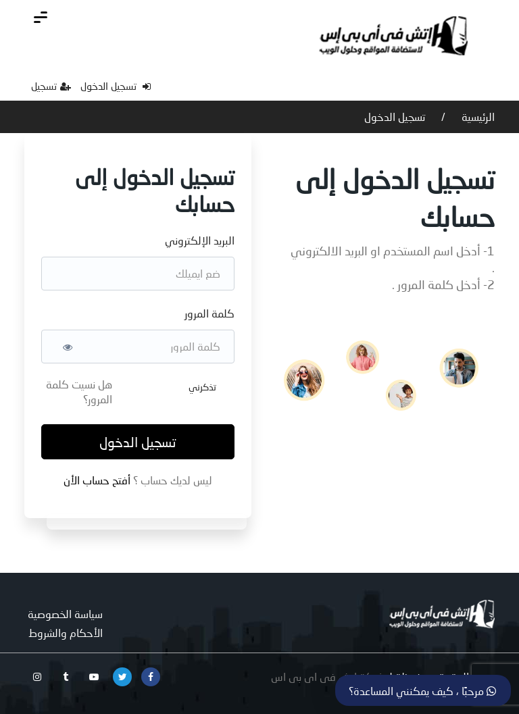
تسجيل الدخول (115, 86)
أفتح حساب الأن (98, 480)
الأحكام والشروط (65, 632)
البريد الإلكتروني (199, 240)
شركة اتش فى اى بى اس (328, 676)
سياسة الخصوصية (65, 613)
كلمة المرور (209, 313)
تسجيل (51, 86)
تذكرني (202, 386)
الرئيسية (477, 116)
